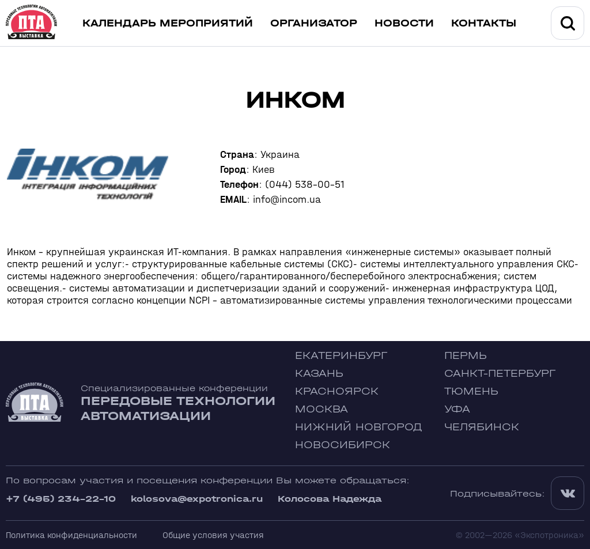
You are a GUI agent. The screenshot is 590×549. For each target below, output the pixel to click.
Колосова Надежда (329, 498)
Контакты (483, 23)
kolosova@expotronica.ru (197, 498)
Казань (319, 374)
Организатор (313, 23)
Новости (404, 23)
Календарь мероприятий (167, 23)
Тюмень (471, 391)
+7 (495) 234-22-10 (61, 498)
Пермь (465, 356)
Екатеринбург (341, 356)
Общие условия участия (213, 534)
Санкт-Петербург (499, 374)
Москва (321, 409)
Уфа (457, 409)
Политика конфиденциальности (71, 534)
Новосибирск (342, 445)
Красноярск (337, 391)
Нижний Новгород (358, 427)
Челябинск (481, 427)
